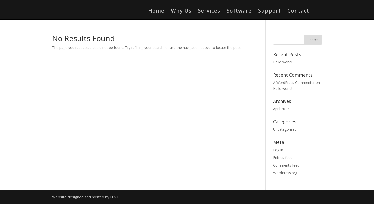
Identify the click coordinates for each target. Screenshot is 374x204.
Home (156, 11)
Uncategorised (285, 129)
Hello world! (282, 62)
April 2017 (281, 108)
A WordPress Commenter (294, 82)
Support (269, 11)
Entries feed (282, 157)
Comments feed (286, 165)
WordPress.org (285, 172)
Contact (298, 11)
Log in (278, 149)
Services (209, 11)
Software (239, 11)
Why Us (181, 11)
